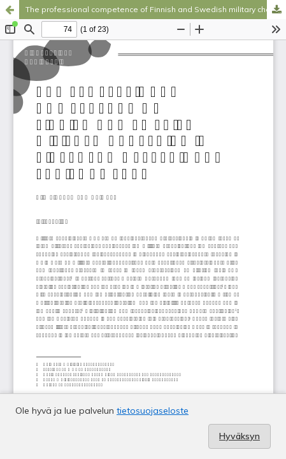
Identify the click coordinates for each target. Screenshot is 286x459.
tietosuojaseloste (153, 410)
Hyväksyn (239, 436)
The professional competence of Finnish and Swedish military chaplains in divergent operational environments (155, 9)
